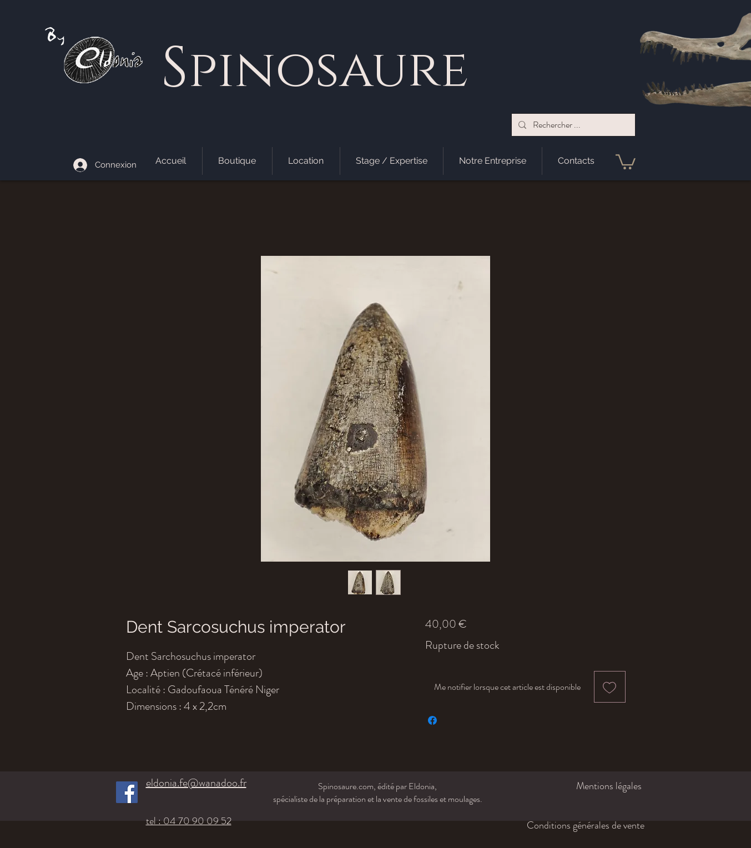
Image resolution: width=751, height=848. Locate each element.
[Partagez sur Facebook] (432, 720)
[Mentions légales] (583, 786)
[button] (626, 161)
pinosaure (328, 70)
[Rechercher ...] (572, 125)
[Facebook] (127, 792)
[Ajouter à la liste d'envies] (610, 687)
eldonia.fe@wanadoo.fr (196, 783)
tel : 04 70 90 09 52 (188, 821)
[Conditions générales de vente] (577, 825)
